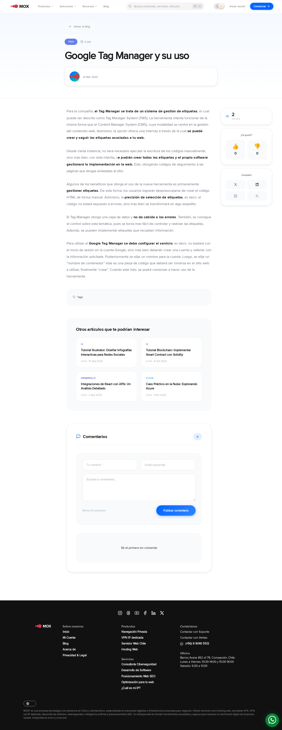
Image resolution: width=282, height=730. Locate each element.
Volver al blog (79, 26)
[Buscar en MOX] (165, 6)
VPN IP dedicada (132, 637)
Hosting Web (129, 649)
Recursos (89, 6)
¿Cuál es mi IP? (130, 688)
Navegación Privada (134, 632)
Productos (45, 6)
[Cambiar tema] (219, 6)
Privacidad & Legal (75, 655)
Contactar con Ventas (193, 637)
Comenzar (262, 6)
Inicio (66, 632)
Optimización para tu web (137, 682)
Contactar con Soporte (194, 632)
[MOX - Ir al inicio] (19, 6)
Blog (106, 6)
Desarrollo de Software (136, 670)
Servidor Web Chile (133, 643)
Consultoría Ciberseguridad (138, 664)
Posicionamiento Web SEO (138, 676)
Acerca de (69, 649)
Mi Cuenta (69, 637)
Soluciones (68, 6)
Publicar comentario (176, 510)
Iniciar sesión (237, 6)
